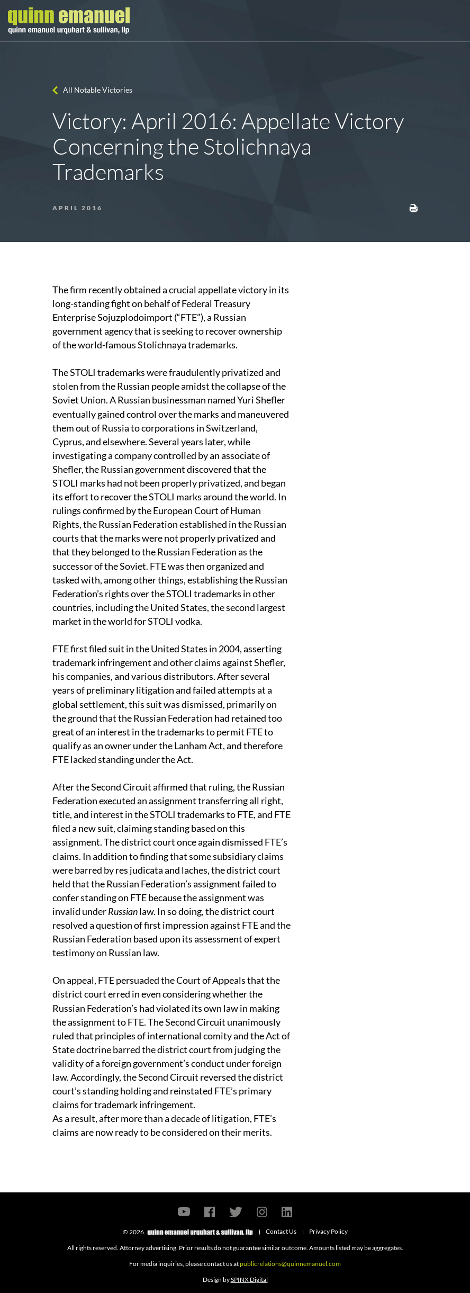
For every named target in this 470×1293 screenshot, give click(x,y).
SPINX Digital (249, 1279)
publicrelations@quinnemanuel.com (290, 1264)
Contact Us (281, 1231)
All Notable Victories (97, 89)
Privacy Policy (328, 1231)
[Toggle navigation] (452, 20)
